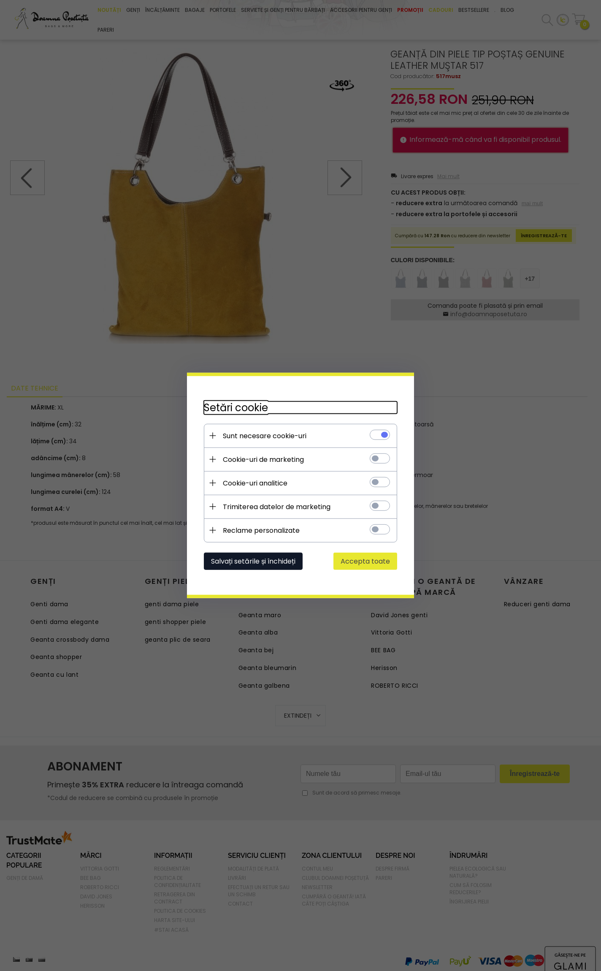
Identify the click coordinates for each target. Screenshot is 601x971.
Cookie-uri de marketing (262, 459)
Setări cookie (235, 407)
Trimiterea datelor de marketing (276, 507)
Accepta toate (365, 561)
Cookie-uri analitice (254, 483)
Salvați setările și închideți (253, 561)
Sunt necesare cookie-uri (264, 436)
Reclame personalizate (260, 530)
